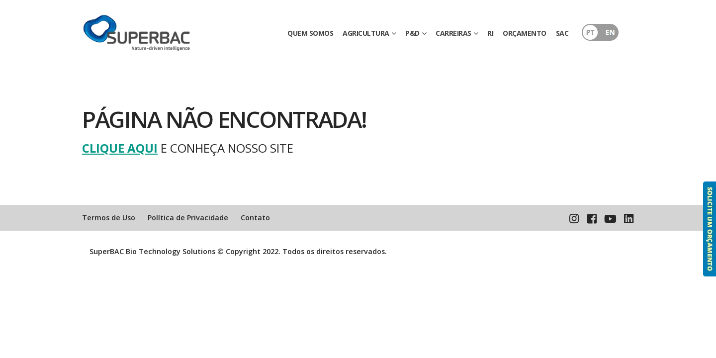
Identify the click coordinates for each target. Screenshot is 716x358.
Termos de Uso (108, 217)
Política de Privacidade (188, 217)
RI (490, 33)
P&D (412, 33)
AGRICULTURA (366, 33)
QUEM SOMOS (310, 33)
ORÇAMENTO (524, 33)
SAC (562, 33)
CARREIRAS (453, 33)
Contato (255, 217)
